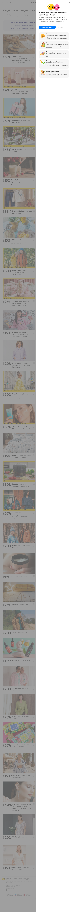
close (69, 2)
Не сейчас (60, 27)
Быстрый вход (47, 27)
